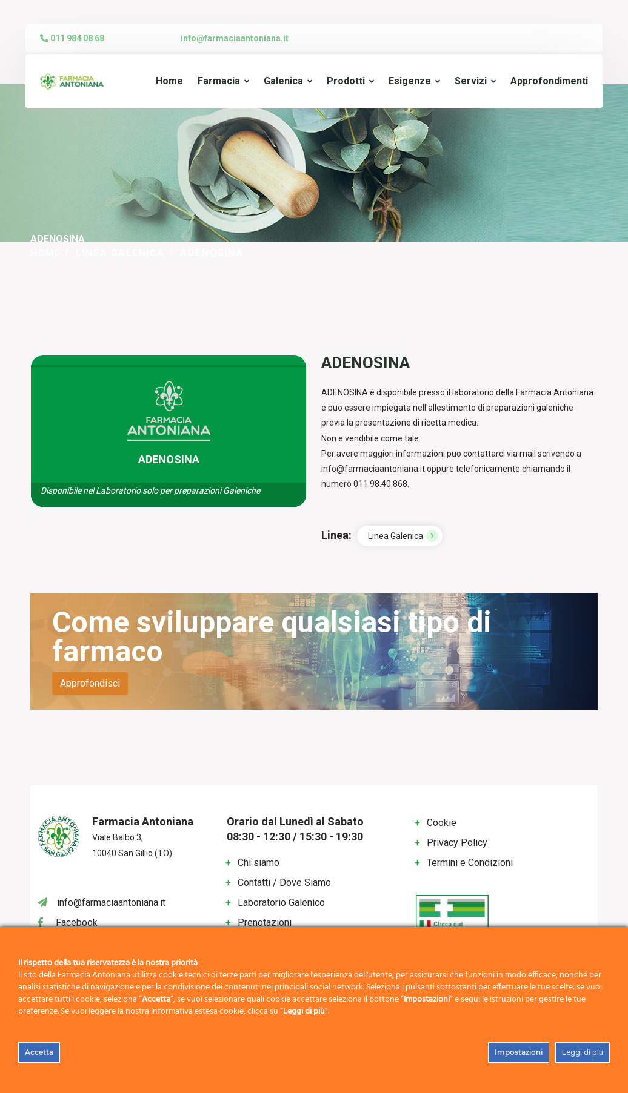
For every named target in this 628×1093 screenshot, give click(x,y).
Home (169, 81)
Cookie (441, 822)
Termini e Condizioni (470, 862)
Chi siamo (258, 862)
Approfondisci (90, 683)
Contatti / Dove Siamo (284, 882)
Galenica (283, 81)
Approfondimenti (549, 81)
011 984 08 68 (72, 38)
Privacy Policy (457, 842)
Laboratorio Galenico (281, 902)
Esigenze (410, 81)
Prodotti (346, 81)
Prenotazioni (265, 922)
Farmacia (219, 81)
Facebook (77, 922)
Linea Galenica (122, 253)
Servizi (471, 81)
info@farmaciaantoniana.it (235, 38)
